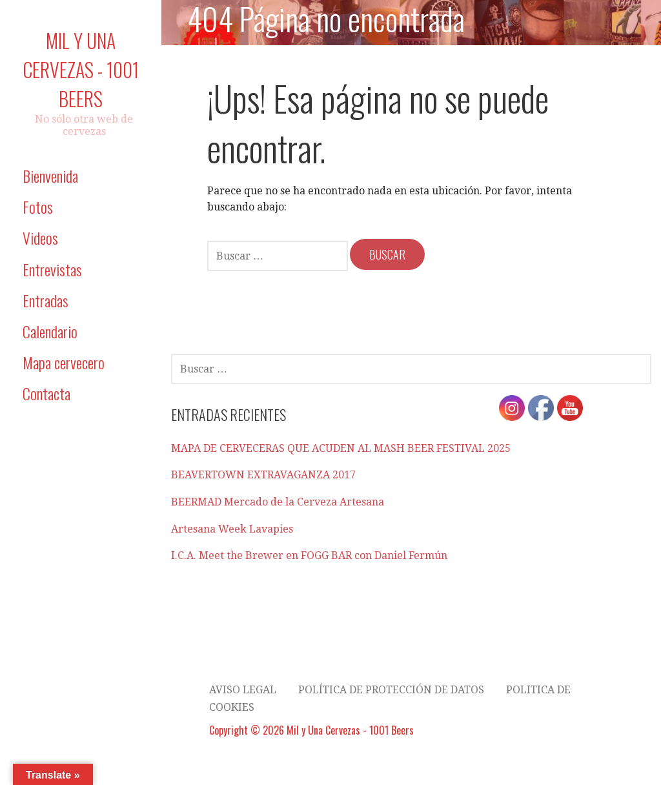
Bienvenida (50, 175)
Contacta (46, 393)
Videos (40, 237)
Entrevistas (52, 269)
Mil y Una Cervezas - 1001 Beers (81, 69)
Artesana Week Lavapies (232, 529)
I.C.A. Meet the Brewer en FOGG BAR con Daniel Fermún (309, 555)
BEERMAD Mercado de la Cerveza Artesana (277, 502)
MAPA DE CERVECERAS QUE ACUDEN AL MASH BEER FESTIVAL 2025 (341, 448)
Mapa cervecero (64, 362)
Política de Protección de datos (391, 690)
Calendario (50, 331)
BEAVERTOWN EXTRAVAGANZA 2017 (263, 475)
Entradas (45, 300)
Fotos (38, 206)
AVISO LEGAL (242, 690)
